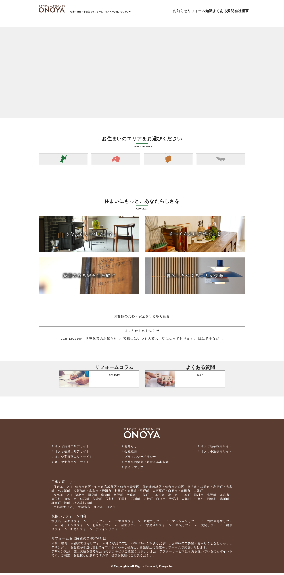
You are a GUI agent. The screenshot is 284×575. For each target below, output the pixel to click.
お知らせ (130, 448)
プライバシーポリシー (140, 458)
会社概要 (130, 453)
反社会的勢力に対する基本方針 (146, 463)
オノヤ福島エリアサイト (72, 453)
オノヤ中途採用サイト (216, 453)
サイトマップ (133, 468)
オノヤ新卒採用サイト (216, 448)
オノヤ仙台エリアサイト (72, 448)
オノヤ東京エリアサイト (72, 463)
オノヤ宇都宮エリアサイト (74, 458)
